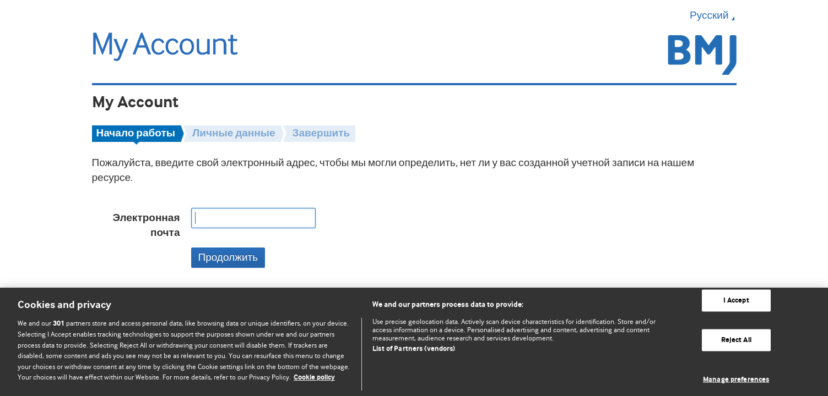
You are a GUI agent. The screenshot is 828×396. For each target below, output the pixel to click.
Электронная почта (146, 225)
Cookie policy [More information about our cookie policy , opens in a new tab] (314, 377)
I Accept (736, 300)
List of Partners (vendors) (413, 349)
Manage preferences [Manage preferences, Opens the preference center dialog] (736, 379)
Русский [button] (713, 15)
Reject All (736, 340)
